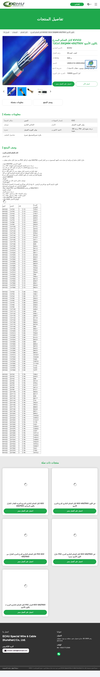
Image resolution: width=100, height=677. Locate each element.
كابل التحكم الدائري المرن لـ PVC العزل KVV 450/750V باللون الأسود (25, 606)
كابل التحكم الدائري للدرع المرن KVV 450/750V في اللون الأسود (74, 505)
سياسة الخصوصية (6, 668)
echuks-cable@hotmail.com (15, 650)
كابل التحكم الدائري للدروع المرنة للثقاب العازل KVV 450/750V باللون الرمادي (25, 505)
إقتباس (77, 4)
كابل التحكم (24, 32)
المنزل (6, 32)
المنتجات (14, 32)
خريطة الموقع (15, 668)
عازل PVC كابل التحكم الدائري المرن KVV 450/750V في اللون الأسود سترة (74, 555)
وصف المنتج (47, 102)
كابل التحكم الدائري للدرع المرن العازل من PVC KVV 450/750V (25, 555)
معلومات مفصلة (17, 102)
